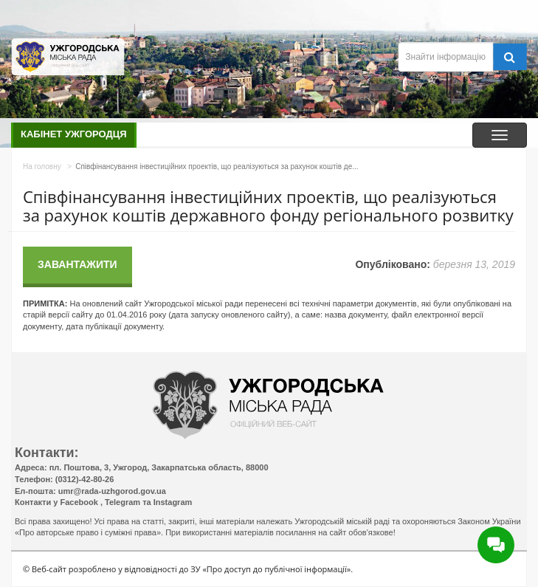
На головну (42, 166)
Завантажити (77, 264)
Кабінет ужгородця (74, 134)
